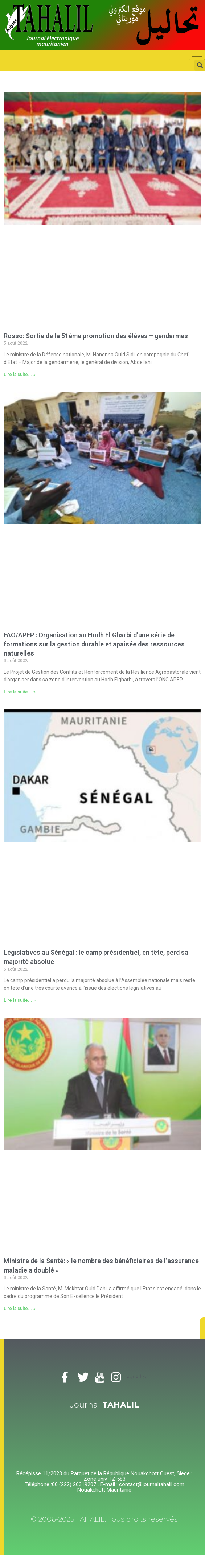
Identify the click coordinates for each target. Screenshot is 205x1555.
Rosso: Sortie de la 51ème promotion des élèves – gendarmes (96, 336)
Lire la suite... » (20, 374)
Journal (104, 1405)
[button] (202, 1328)
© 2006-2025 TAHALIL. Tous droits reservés (104, 1519)
